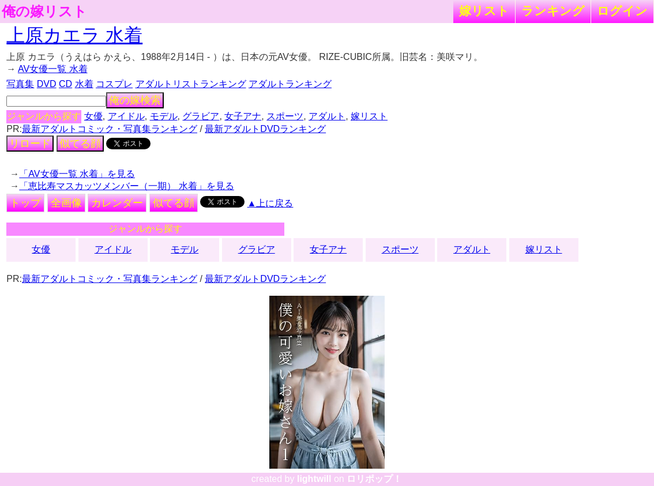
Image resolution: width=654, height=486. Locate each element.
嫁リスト (484, 10)
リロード (30, 143)
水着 (84, 84)
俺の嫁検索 (135, 100)
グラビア (200, 116)
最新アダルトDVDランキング (265, 129)
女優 (93, 116)
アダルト (327, 116)
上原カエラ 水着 (74, 35)
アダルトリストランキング (191, 84)
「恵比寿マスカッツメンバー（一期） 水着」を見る (126, 186)
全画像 (66, 203)
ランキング (553, 10)
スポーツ (284, 116)
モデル (164, 116)
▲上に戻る (270, 203)
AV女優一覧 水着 (53, 69)
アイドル (126, 116)
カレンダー (117, 203)
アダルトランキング (290, 84)
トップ (25, 203)
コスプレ (114, 84)
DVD (47, 84)
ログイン (622, 10)
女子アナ (242, 116)
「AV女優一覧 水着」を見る (77, 174)
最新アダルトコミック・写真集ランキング (109, 129)
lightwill (314, 479)
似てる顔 (80, 143)
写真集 (20, 84)
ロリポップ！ (374, 479)
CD (65, 84)
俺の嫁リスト (44, 11)
